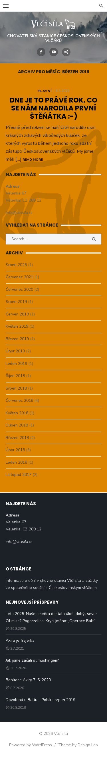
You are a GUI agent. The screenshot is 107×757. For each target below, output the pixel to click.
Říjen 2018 (15, 375)
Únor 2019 (15, 351)
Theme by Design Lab (78, 745)
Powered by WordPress (30, 745)
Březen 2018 (17, 437)
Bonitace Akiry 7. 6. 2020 (28, 680)
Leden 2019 (16, 363)
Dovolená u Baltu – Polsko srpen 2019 (40, 699)
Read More (33, 159)
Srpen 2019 (16, 301)
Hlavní (45, 91)
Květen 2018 (17, 413)
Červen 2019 (17, 314)
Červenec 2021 (19, 277)
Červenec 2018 (19, 400)
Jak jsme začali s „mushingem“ (33, 660)
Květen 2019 (17, 326)
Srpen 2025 (16, 264)
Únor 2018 (15, 450)
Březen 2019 (17, 339)
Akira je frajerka (20, 640)
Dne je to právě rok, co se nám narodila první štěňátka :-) (53, 108)
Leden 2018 (16, 462)
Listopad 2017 (18, 474)
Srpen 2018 (16, 388)
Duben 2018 (17, 425)
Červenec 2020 (19, 289)
